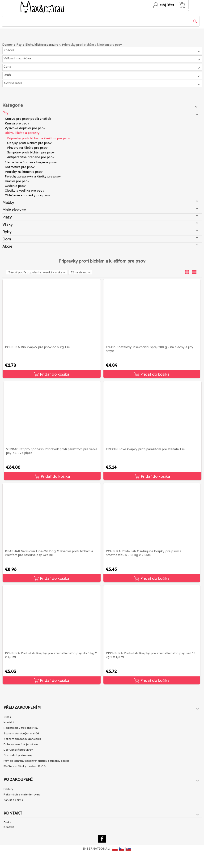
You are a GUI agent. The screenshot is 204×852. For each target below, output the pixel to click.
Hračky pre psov (17, 181)
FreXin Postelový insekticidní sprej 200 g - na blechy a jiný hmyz (149, 349)
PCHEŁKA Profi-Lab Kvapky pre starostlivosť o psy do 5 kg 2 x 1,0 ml (51, 655)
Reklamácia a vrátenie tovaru (22, 794)
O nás (7, 717)
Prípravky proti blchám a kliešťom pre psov (38, 138)
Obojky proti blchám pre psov (29, 143)
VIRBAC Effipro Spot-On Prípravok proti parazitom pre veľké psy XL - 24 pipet (51, 451)
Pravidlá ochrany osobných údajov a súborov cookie (36, 760)
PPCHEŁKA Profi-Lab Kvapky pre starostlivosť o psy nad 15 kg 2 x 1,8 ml (150, 655)
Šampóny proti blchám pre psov (31, 152)
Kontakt (9, 722)
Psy (100, 112)
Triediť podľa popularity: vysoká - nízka (36, 272)
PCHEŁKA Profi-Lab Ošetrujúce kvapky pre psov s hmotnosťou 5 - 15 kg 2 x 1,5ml (143, 553)
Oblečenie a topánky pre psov (27, 195)
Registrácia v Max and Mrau (21, 727)
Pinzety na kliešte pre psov (27, 147)
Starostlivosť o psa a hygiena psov (31, 162)
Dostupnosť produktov (18, 749)
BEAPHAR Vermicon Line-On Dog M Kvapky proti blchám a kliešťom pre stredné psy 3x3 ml (49, 553)
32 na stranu (80, 273)
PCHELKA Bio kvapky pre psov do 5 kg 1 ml (37, 347)
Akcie (100, 246)
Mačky (100, 202)
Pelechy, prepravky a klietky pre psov (33, 176)
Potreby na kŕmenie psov (23, 171)
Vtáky (100, 224)
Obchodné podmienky (18, 755)
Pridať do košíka (51, 374)
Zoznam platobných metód (21, 733)
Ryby (100, 231)
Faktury (8, 789)
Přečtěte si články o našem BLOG (25, 766)
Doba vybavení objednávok (21, 744)
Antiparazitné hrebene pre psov (30, 157)
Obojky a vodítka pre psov (24, 190)
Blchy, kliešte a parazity (22, 133)
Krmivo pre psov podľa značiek (28, 118)
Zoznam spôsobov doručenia (22, 739)
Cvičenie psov (15, 186)
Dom (100, 239)
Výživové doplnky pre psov (25, 128)
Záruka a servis (13, 800)
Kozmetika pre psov (19, 167)
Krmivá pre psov (17, 123)
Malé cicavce (100, 209)
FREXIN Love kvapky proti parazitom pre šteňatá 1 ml (145, 449)
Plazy (100, 217)
